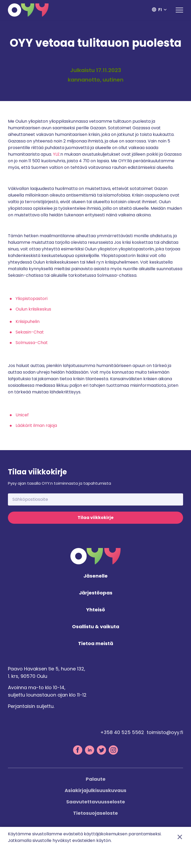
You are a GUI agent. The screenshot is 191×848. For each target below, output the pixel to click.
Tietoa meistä (95, 643)
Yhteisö (95, 609)
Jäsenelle (95, 576)
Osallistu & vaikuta (95, 626)
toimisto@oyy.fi (165, 732)
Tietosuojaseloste (95, 813)
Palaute (96, 779)
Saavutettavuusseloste (95, 801)
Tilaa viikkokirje (95, 517)
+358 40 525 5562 (122, 732)
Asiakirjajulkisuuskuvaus (95, 790)
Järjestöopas (95, 592)
